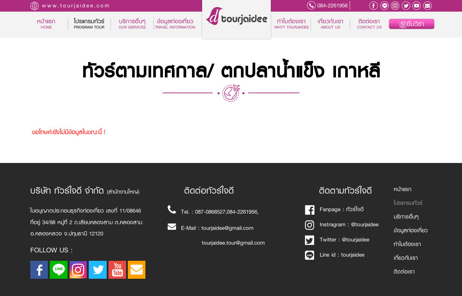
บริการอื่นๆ (406, 216)
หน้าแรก (52, 24)
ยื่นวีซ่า (411, 24)
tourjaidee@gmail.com (227, 227)
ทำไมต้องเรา (291, 24)
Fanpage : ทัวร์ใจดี (334, 209)
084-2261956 (332, 5)
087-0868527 (210, 211)
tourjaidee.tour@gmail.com (233, 242)
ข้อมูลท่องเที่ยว (175, 24)
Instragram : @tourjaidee (342, 224)
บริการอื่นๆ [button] (132, 24)
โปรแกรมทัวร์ (408, 203)
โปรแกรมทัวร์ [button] (89, 24)
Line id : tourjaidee (334, 254)
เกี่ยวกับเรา (330, 24)
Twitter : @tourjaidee (337, 239)
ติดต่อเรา (369, 24)
